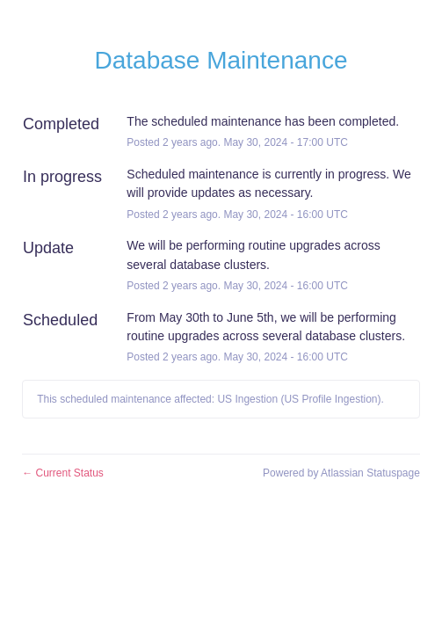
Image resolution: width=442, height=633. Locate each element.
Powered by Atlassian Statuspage (341, 473)
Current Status (63, 473)
